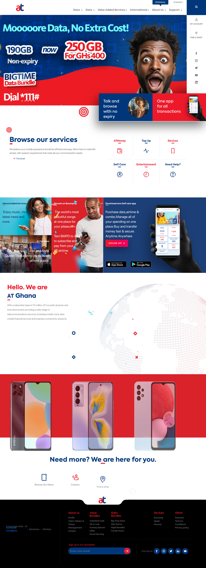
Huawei (157, 524)
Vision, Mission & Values (76, 523)
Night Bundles (118, 527)
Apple (157, 521)
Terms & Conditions (180, 523)
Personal (179, 517)
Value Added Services (112, 10)
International (139, 10)
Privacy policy (182, 527)
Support (175, 10)
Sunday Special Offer (97, 529)
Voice (78, 10)
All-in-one (94, 524)
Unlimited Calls (97, 520)
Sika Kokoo (116, 524)
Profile (71, 517)
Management (75, 527)
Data (90, 10)
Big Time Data (118, 520)
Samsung (158, 517)
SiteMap (47, 529)
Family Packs (117, 530)
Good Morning (97, 534)
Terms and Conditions (11, 529)
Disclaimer (34, 529)
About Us (159, 10)
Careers (72, 531)
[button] (11, 101)
